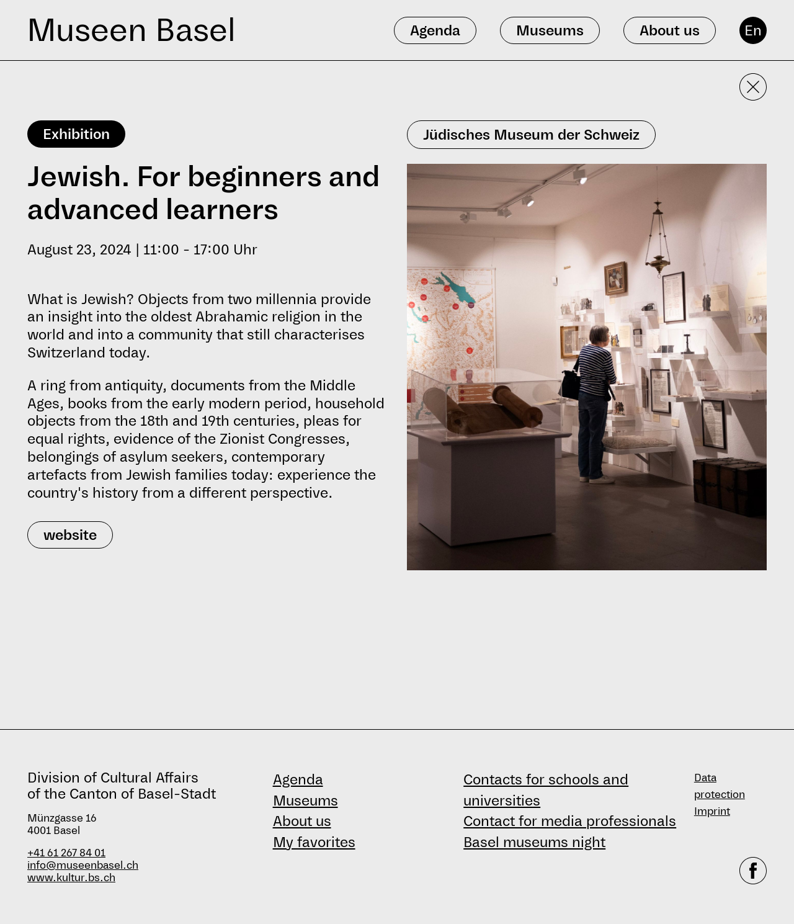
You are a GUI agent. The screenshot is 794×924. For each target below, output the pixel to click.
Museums (305, 800)
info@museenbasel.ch (82, 865)
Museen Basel (131, 30)
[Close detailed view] (753, 87)
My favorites (314, 842)
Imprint (712, 811)
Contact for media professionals (569, 821)
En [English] (753, 30)
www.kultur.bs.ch (71, 877)
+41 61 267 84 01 (66, 852)
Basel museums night (534, 842)
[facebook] (753, 870)
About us (302, 821)
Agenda (298, 779)
